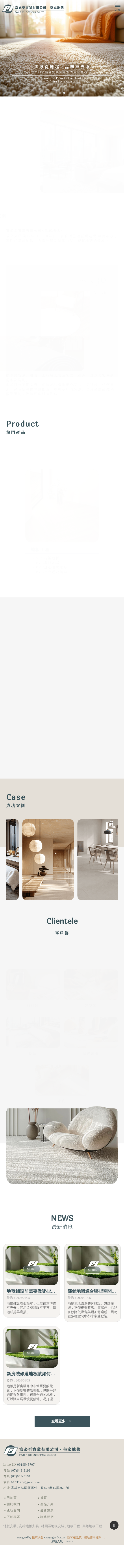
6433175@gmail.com (26, 1482)
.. (104, 1537)
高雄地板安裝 (29, 1526)
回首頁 (12, 1498)
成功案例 (13, 1510)
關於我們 (13, 1504)
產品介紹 (47, 1504)
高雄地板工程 (92, 1526)
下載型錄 (62, 1165)
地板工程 (73, 1526)
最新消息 (47, 1510)
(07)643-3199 (21, 1470)
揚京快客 (37, 1537)
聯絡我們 (47, 1517)
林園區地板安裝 (52, 1526)
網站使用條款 (92, 1537)
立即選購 (101, 431)
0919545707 (26, 1464)
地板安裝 (10, 1526)
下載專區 (13, 1517)
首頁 (43, 1498)
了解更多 (101, 799)
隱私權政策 (74, 1537)
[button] (60, 93)
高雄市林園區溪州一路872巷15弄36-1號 (40, 1488)
